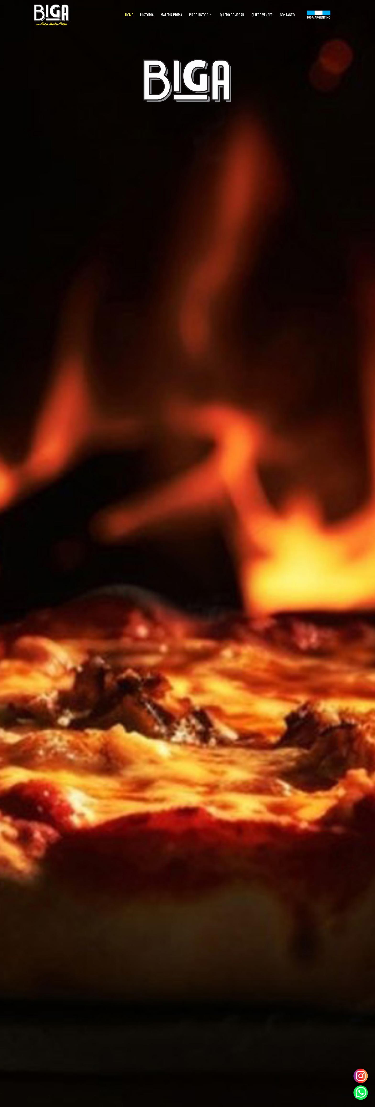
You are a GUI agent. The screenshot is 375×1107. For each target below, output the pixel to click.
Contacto (287, 14)
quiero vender (262, 14)
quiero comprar (232, 14)
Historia (147, 14)
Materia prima (171, 14)
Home (129, 14)
